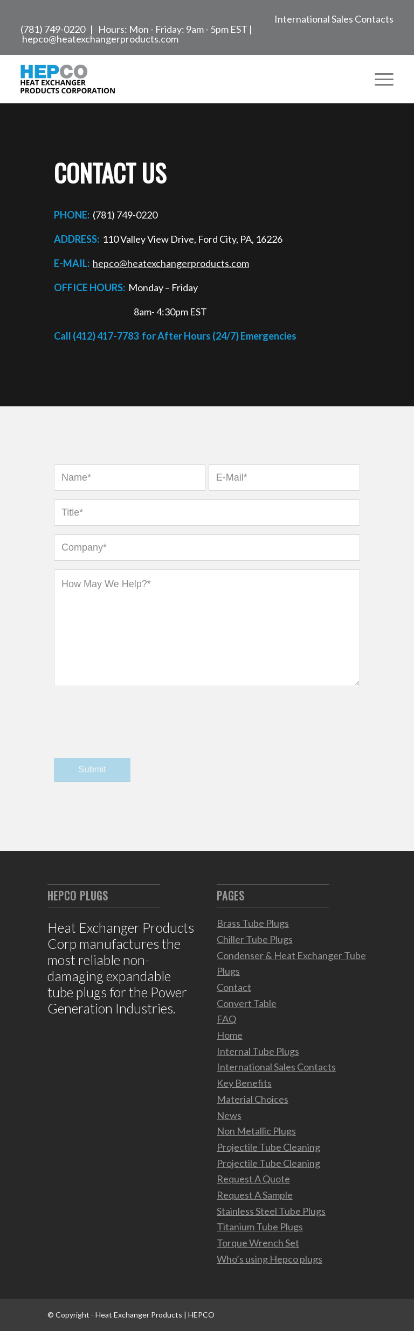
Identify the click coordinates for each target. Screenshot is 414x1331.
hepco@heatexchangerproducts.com (100, 39)
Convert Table (247, 1003)
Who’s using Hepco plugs (269, 1259)
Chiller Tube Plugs (255, 939)
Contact (234, 987)
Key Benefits (244, 1083)
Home (230, 1035)
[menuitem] (331, 17)
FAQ (226, 1019)
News (229, 1115)
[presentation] (136, 732)
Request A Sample (255, 1195)
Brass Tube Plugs (253, 923)
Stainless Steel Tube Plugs (271, 1211)
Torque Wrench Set (258, 1243)
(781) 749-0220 (52, 29)
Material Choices (252, 1099)
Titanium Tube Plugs (260, 1227)
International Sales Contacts (334, 19)
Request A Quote (253, 1179)
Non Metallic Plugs (256, 1131)
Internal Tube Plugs (258, 1051)
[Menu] (379, 79)
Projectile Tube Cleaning (268, 1147)
